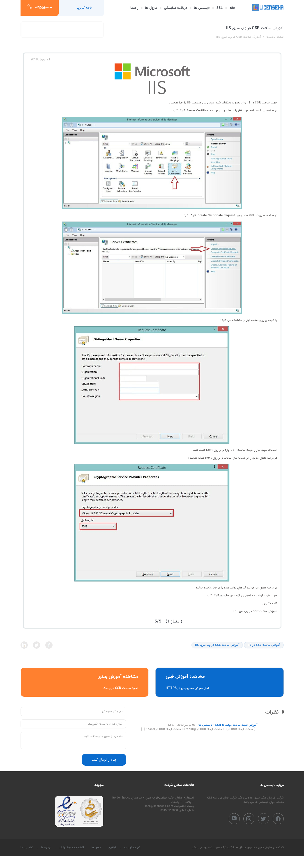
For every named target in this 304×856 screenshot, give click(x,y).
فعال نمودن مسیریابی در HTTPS (219, 682)
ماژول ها (151, 8)
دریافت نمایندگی (175, 8)
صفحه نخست (275, 36)
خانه (232, 8)
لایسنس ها (202, 8)
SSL (219, 8)
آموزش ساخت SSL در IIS (264, 645)
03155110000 (43, 8)
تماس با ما (27, 847)
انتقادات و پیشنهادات (71, 847)
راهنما (134, 8)
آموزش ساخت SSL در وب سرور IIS (217, 645)
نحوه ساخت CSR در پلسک (84, 682)
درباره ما (46, 847)
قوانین (112, 847)
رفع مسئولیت (132, 847)
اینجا (223, 595)
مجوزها (96, 847)
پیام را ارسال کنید (104, 759)
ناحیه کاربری (84, 7)
